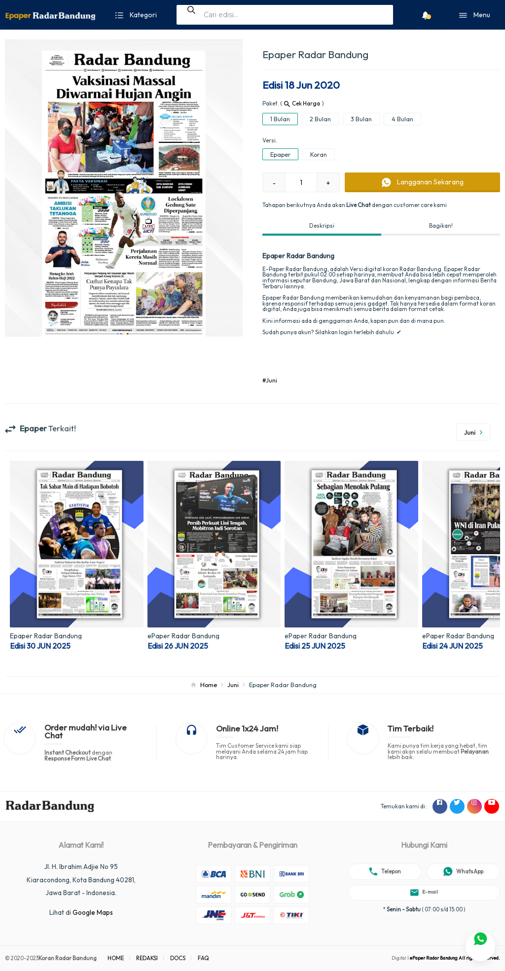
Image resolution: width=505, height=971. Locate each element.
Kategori (136, 15)
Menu (474, 15)
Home (208, 685)
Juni (233, 685)
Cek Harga (302, 103)
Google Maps (92, 912)
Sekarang (423, 182)
